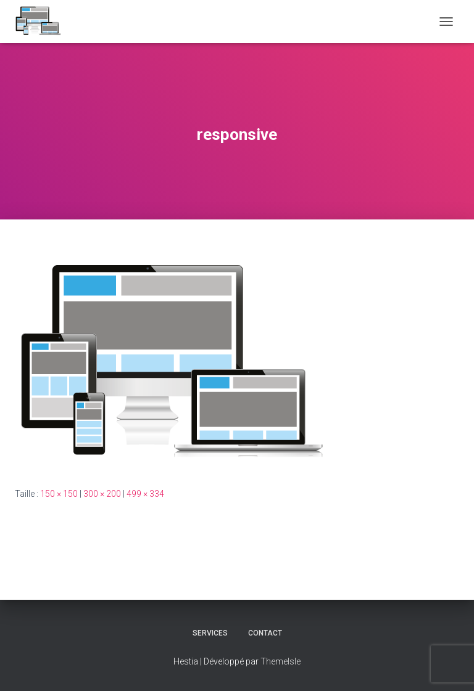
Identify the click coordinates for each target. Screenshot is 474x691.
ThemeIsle (280, 661)
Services (210, 633)
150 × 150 (59, 494)
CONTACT (265, 633)
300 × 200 (102, 494)
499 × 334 (145, 494)
